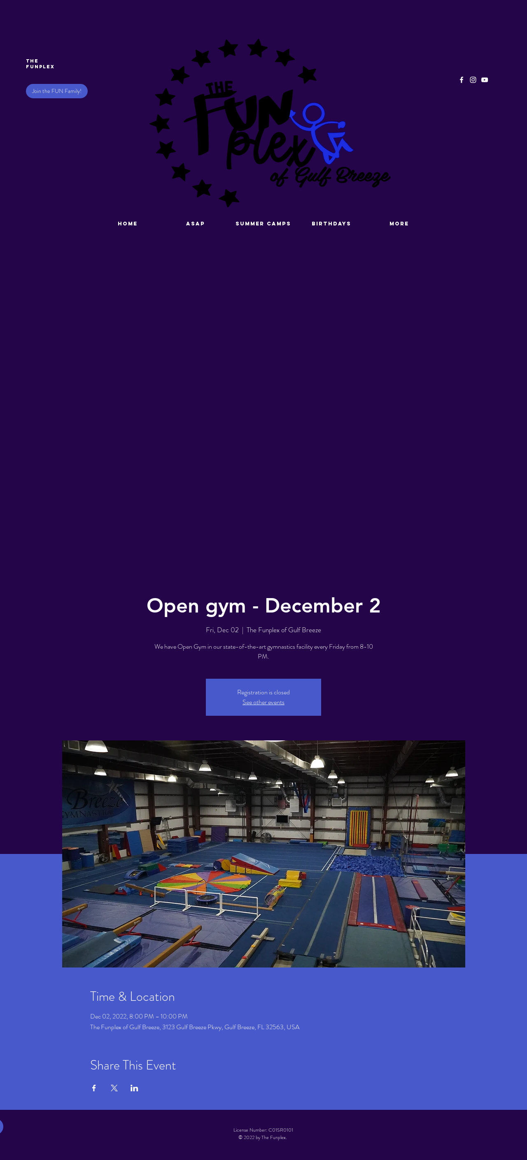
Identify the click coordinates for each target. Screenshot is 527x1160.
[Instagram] (473, 80)
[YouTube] (484, 80)
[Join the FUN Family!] (57, 91)
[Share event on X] (114, 1088)
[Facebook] (461, 80)
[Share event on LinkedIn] (134, 1088)
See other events (263, 702)
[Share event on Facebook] (94, 1088)
